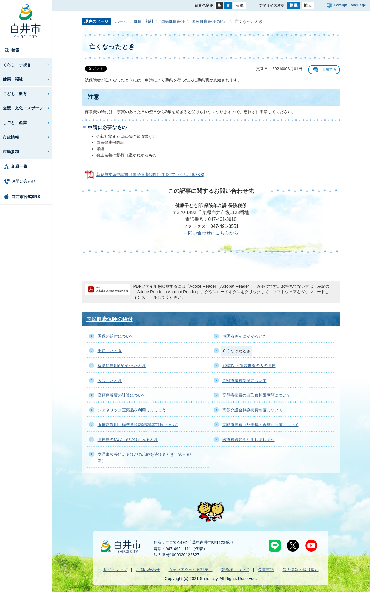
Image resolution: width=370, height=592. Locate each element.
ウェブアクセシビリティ (191, 569)
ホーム (121, 21)
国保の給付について (116, 336)
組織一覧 (19, 166)
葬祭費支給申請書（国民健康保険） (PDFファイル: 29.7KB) (150, 174)
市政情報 (11, 137)
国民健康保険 (173, 21)
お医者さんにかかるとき (244, 336)
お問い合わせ (23, 181)
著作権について (235, 569)
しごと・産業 (15, 122)
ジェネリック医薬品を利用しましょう (132, 410)
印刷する (329, 69)
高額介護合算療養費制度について (252, 410)
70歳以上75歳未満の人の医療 (249, 365)
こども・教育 (15, 93)
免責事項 (266, 569)
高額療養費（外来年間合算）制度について (260, 424)
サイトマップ (115, 569)
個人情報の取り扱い (301, 569)
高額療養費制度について (244, 380)
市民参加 (11, 151)
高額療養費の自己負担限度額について (256, 395)
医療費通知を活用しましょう (248, 439)
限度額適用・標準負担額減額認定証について (138, 424)
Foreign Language (350, 5)
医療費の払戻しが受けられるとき (128, 439)
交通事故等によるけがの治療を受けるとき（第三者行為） (146, 457)
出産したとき (110, 350)
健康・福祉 (13, 79)
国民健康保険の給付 (210, 21)
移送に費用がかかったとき (122, 365)
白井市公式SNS (25, 196)
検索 (15, 50)
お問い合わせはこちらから (210, 232)
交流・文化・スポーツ (23, 108)
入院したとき (110, 380)
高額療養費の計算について (122, 395)
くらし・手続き (17, 64)
